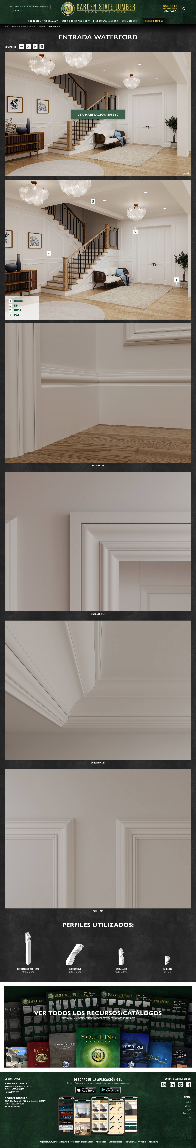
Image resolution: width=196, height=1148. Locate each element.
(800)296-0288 (18, 1103)
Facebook (188, 1084)
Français (188, 1109)
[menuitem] (171, 9)
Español (188, 1105)
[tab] (43, 21)
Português (187, 1113)
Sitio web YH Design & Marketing (141, 1141)
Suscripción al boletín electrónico (29, 6)
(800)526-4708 (18, 1089)
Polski (188, 1117)
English (188, 1102)
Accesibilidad (101, 1141)
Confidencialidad (115, 1141)
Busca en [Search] (184, 9)
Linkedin (172, 1084)
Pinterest (180, 1084)
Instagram (163, 1084)
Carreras (17, 10)
